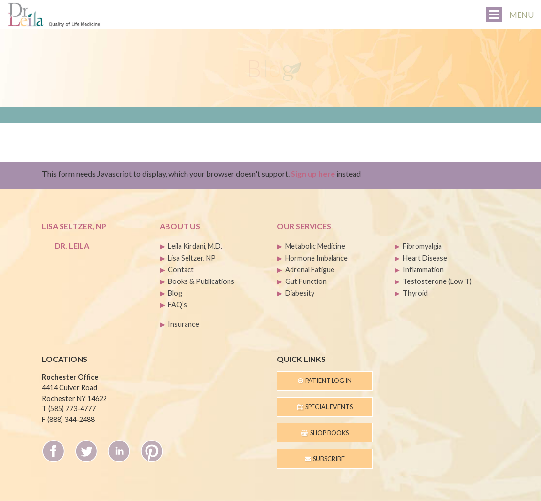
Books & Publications (201, 281)
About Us (180, 226)
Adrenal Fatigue (309, 269)
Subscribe (325, 458)
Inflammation (423, 269)
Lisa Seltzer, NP (192, 258)
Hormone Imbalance (316, 258)
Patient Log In (325, 380)
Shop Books (325, 433)
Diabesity (299, 293)
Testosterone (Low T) (437, 281)
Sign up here (313, 173)
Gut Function (306, 281)
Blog (175, 293)
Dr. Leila (72, 245)
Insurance (183, 324)
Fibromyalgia (422, 246)
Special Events (325, 407)
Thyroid (415, 293)
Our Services (304, 226)
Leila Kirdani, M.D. (195, 246)
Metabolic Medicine (315, 246)
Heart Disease (425, 258)
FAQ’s (177, 305)
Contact (181, 269)
